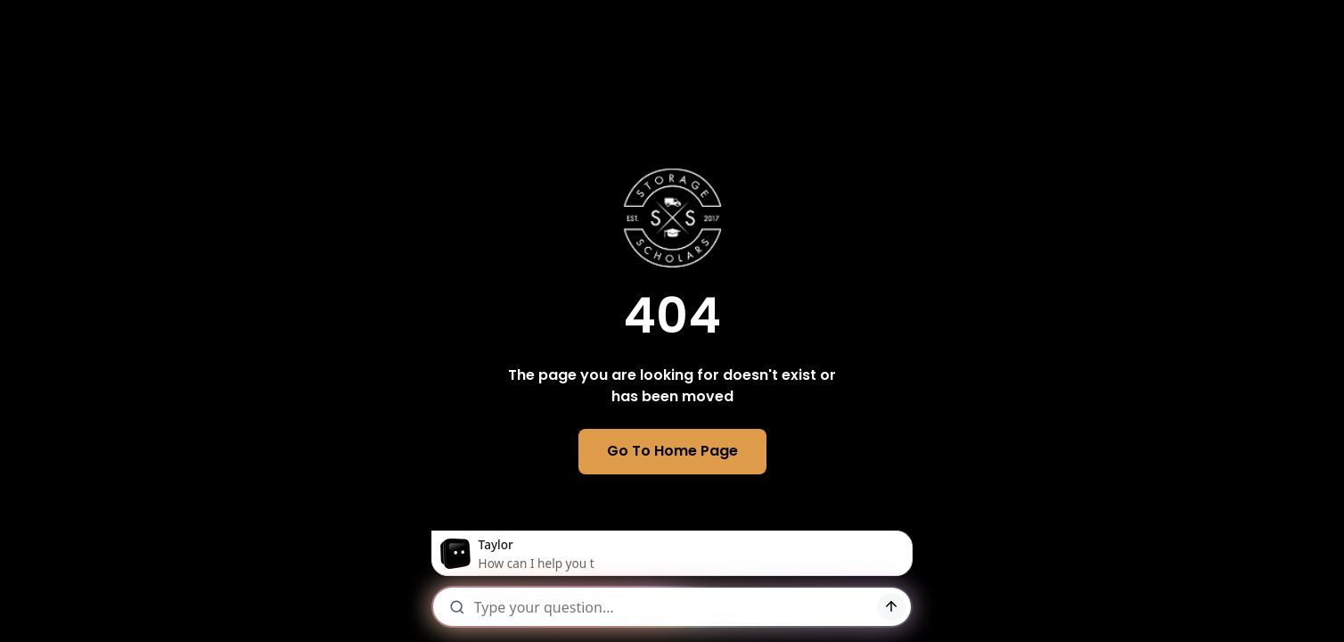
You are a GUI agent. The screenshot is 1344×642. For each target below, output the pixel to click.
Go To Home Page (672, 450)
